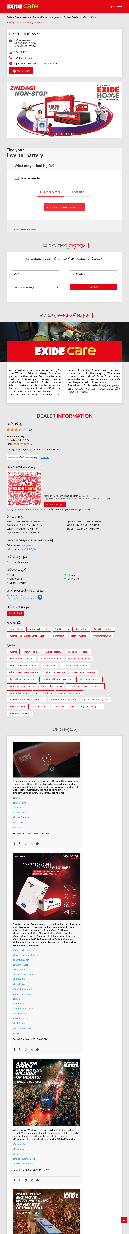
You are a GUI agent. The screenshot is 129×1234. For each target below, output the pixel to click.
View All (45, 457)
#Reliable (72, 1156)
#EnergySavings (75, 841)
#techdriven (73, 905)
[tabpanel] (64, 110)
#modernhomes (75, 1166)
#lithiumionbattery (77, 890)
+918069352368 (23, 57)
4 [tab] (72, 133)
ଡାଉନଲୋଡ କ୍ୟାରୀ (54, 504)
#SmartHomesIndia (77, 871)
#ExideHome (19, 798)
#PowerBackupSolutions (80, 837)
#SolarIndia (73, 851)
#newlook (18, 818)
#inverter (18, 803)
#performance (74, 1151)
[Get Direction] (40, 599)
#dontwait (18, 1167)
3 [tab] (67, 133)
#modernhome (20, 808)
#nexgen (17, 823)
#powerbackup (75, 900)
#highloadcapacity (77, 1171)
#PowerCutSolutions (78, 856)
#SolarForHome (75, 832)
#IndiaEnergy (74, 866)
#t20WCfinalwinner (23, 1032)
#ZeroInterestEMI (22, 1181)
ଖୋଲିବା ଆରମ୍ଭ (49, 63)
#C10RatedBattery (77, 1175)
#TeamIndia (19, 1013)
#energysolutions (76, 910)
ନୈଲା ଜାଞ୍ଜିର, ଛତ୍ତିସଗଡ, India (21, 598)
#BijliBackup (74, 861)
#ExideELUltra (74, 1141)
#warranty (18, 1152)
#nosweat (18, 1172)
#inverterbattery (21, 1147)
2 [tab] (62, 133)
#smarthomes (74, 895)
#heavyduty (73, 1146)
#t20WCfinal (74, 1029)
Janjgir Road (15, 613)
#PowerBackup (21, 813)
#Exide (16, 793)
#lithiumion (73, 885)
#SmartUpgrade (21, 1186)
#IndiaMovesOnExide (24, 1027)
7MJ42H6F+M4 (15, 595)
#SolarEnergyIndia (77, 876)
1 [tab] (57, 133)
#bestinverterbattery (78, 1161)
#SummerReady (21, 1177)
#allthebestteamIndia (78, 1024)
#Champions (19, 1018)
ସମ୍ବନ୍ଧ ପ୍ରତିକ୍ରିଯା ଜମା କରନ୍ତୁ (22, 457)
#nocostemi (19, 1157)
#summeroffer (20, 1162)
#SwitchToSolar (75, 846)
